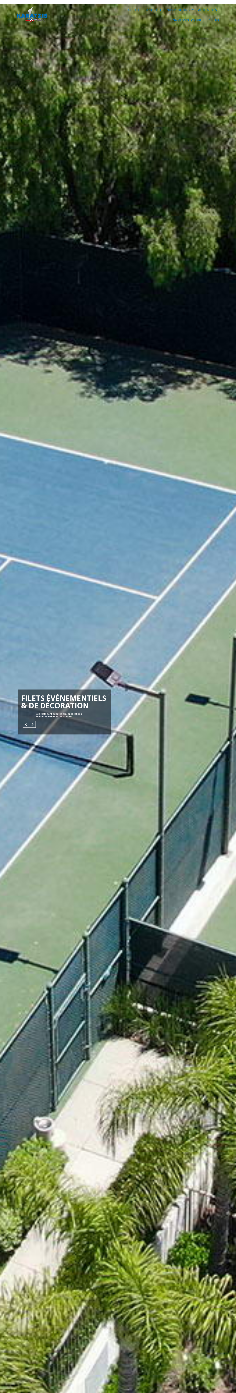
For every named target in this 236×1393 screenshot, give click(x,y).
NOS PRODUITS (179, 10)
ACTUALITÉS (207, 10)
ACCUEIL (134, 10)
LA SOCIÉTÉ (153, 10)
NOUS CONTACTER (187, 19)
